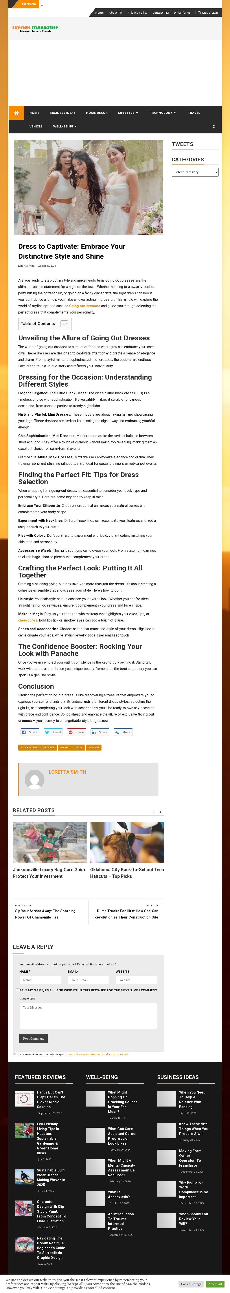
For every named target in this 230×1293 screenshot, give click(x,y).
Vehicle (36, 126)
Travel (194, 113)
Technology (161, 113)
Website (122, 971)
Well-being (63, 126)
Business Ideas (62, 113)
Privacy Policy (137, 13)
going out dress (71, 747)
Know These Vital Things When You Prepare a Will (193, 1129)
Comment (27, 999)
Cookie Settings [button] (191, 1284)
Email (73, 971)
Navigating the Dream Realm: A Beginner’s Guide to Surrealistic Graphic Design (51, 1248)
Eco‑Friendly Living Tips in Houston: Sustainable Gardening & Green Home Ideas (48, 1138)
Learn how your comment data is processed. (98, 1054)
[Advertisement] (115, 72)
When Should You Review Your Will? (193, 1219)
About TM (116, 13)
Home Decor (97, 113)
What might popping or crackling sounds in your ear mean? (123, 1102)
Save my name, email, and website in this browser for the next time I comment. (89, 990)
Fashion (93, 747)
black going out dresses (37, 747)
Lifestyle (126, 113)
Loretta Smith (26, 265)
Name (25, 971)
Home (99, 13)
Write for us (182, 13)
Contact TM (161, 13)
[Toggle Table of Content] (62, 324)
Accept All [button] (215, 1284)
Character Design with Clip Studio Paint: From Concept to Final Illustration (51, 1211)
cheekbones (27, 620)
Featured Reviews (40, 1077)
